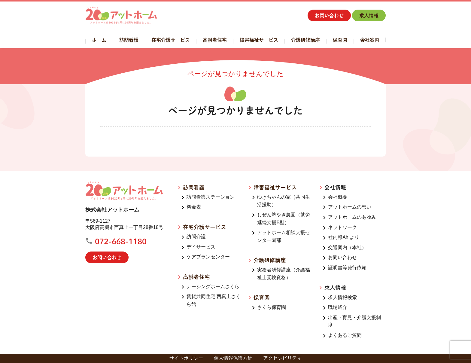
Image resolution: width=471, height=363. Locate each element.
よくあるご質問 (345, 335)
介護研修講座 (305, 39)
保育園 (340, 39)
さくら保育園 (271, 307)
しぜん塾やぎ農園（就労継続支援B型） (283, 218)
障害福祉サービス (259, 39)
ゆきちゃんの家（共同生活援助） (283, 200)
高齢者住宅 (215, 39)
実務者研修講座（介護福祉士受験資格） (283, 273)
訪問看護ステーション (211, 197)
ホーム (99, 39)
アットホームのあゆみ (352, 217)
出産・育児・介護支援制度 (354, 321)
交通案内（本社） (347, 247)
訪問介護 (196, 236)
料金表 (194, 206)
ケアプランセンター (208, 256)
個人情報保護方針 (233, 358)
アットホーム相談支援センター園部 (283, 236)
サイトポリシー (186, 358)
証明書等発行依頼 (347, 267)
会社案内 (369, 39)
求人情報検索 (342, 297)
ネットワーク (342, 227)
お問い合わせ (329, 15)
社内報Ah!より (343, 237)
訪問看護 (128, 39)
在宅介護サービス (170, 39)
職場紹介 (337, 307)
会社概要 (337, 197)
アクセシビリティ (282, 358)
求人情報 (368, 15)
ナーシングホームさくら (213, 286)
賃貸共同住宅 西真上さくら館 (214, 300)
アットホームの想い (349, 206)
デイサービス (201, 246)
